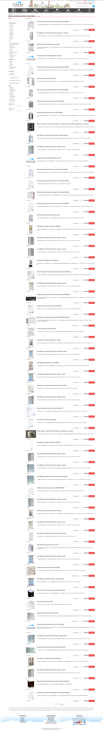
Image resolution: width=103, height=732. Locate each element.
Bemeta (11, 36)
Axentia (11, 32)
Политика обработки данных (51, 723)
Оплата (80, 0)
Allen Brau (12, 24)
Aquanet (11, 29)
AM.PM (11, 26)
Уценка (84, 0)
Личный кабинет (91, 0)
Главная (9, 14)
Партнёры (23, 720)
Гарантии (22, 719)
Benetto (11, 38)
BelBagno (12, 33)
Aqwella (11, 30)
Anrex (11, 27)
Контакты (71, 0)
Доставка (76, 0)
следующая (61, 704)
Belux (11, 35)
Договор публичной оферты (51, 722)
